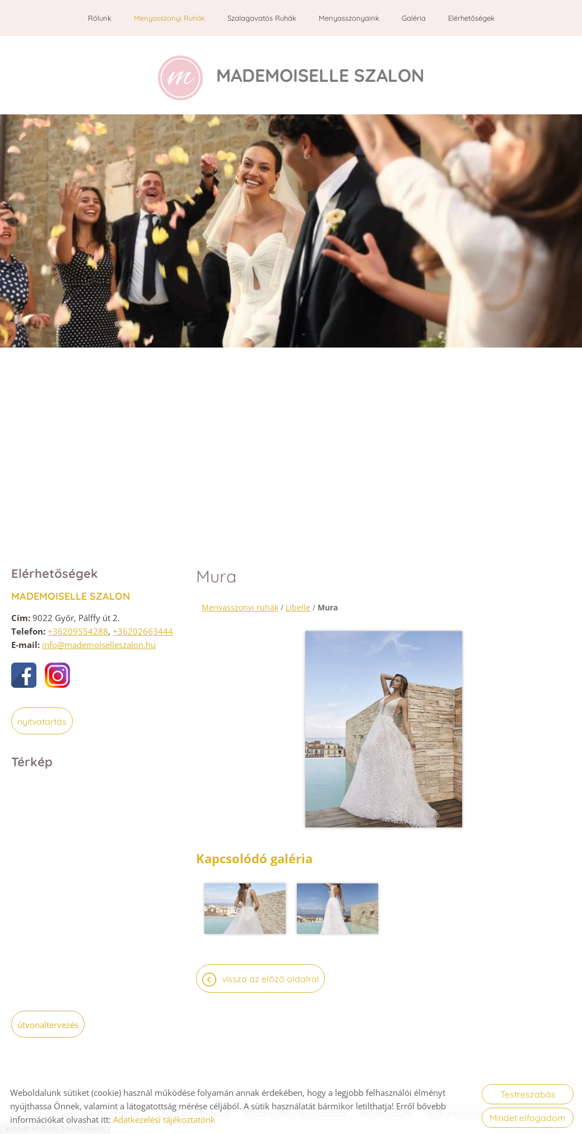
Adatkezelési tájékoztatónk (164, 1119)
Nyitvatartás (42, 715)
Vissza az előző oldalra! (270, 973)
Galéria (414, 17)
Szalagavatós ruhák (261, 17)
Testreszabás (528, 1094)
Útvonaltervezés (47, 1019)
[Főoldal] (180, 72)
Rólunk (99, 17)
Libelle (298, 601)
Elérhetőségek (471, 17)
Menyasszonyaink (349, 17)
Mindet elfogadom (528, 1117)
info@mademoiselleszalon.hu (99, 639)
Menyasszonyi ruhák (169, 17)
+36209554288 (78, 625)
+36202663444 (143, 625)
